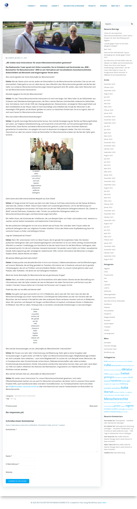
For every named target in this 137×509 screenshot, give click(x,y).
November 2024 (109, 117)
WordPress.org (109, 350)
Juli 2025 (107, 94)
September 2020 (109, 253)
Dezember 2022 (109, 176)
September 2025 (109, 88)
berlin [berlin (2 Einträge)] (106, 359)
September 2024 (109, 120)
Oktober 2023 (108, 146)
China (106, 269)
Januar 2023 (108, 172)
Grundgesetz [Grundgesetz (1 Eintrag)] (124, 375)
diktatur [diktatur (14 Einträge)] (127, 367)
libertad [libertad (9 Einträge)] (108, 389)
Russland (107, 318)
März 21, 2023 (22, 58)
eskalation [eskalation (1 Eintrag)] (117, 371)
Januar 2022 (108, 205)
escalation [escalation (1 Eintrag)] (111, 371)
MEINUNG (44, 6)
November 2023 (109, 143)
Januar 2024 (108, 137)
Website (9, 472)
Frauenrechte (108, 272)
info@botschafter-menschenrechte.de (23, 386)
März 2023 (107, 169)
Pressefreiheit (108, 308)
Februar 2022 (108, 202)
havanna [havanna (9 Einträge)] (115, 378)
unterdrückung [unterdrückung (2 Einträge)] (115, 409)
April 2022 (107, 195)
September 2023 (109, 150)
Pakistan (107, 305)
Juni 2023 (107, 159)
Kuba (105, 279)
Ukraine (106, 328)
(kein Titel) (107, 49)
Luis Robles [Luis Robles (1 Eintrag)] (117, 392)
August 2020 (108, 257)
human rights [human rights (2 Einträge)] (125, 378)
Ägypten (107, 266)
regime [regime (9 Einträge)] (129, 403)
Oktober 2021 (108, 214)
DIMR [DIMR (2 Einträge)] (106, 371)
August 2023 (108, 153)
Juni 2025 (107, 98)
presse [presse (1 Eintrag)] (129, 400)
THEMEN (32, 6)
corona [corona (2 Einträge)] (129, 359)
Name (9, 456)
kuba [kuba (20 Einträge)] (124, 385)
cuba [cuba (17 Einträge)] (107, 362)
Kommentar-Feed (110, 346)
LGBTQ (106, 285)
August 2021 (108, 221)
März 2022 (107, 198)
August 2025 (108, 91)
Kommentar (11, 429)
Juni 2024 (107, 127)
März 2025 (107, 104)
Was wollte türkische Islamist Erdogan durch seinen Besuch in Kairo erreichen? (118, 436)
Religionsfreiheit (109, 314)
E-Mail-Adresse (12, 464)
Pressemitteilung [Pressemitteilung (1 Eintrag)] (108, 403)
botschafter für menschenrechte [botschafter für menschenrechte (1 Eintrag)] (117, 359)
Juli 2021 (107, 224)
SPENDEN (103, 6)
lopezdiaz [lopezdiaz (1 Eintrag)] (116, 389)
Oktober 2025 (108, 85)
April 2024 (107, 130)
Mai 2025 (107, 101)
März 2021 (107, 234)
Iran (105, 276)
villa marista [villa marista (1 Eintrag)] (124, 409)
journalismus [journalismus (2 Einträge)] (116, 385)
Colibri (103, 502)
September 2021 (109, 218)
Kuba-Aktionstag (119, 450)
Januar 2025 (108, 111)
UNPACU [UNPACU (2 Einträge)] (107, 409)
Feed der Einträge (110, 343)
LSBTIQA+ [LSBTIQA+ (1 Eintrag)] (122, 389)
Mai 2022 (107, 192)
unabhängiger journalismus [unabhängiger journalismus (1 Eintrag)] (125, 406)
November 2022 (109, 179)
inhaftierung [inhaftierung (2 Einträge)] (123, 381)
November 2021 (109, 211)
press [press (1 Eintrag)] (125, 400)
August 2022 (108, 185)
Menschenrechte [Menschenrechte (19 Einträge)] (116, 396)
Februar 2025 (108, 107)
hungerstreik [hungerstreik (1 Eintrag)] (107, 381)
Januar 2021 (108, 240)
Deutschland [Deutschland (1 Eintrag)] (117, 367)
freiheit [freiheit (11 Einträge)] (125, 371)
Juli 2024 (107, 124)
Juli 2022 (107, 188)
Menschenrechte (109, 295)
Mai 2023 (107, 163)
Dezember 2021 (109, 208)
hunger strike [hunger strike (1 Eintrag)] (115, 381)
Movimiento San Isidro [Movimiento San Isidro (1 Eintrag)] (110, 400)
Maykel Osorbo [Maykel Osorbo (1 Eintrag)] (125, 392)
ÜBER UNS (116, 6)
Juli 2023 (107, 156)
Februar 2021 (108, 237)
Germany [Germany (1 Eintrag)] (117, 375)
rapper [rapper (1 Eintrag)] (123, 403)
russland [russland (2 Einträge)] (114, 406)
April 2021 (107, 231)
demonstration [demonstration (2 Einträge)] (116, 363)
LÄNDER (56, 6)
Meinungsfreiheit (109, 292)
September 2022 (109, 182)
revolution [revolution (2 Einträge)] (107, 406)
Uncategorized (109, 331)
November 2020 (109, 247)
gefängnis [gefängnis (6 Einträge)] (109, 374)
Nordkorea (107, 302)
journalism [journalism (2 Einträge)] (107, 385)
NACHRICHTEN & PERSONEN (74, 6)
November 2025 (109, 81)
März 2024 (107, 133)
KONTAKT (128, 6)
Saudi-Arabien (108, 321)
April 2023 (107, 166)
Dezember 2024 (109, 114)
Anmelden (107, 340)
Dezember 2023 (109, 140)
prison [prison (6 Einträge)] (117, 403)
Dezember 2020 (109, 244)
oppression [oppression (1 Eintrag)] (120, 400)
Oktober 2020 (108, 250)
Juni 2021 (107, 227)
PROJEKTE (92, 6)
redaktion (11, 58)
